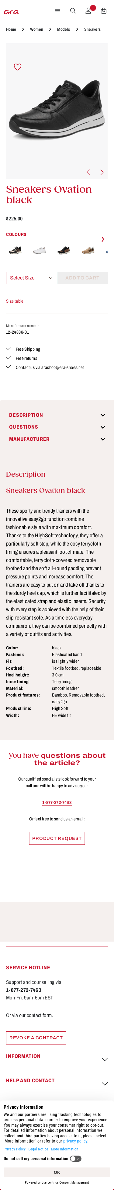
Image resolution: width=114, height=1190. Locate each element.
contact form (39, 1015)
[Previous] (88, 172)
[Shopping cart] (103, 11)
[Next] (101, 172)
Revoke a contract (36, 1037)
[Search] (73, 11)
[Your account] (88, 11)
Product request (56, 838)
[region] (57, 111)
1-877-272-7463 (57, 802)
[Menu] (58, 11)
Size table (15, 301)
